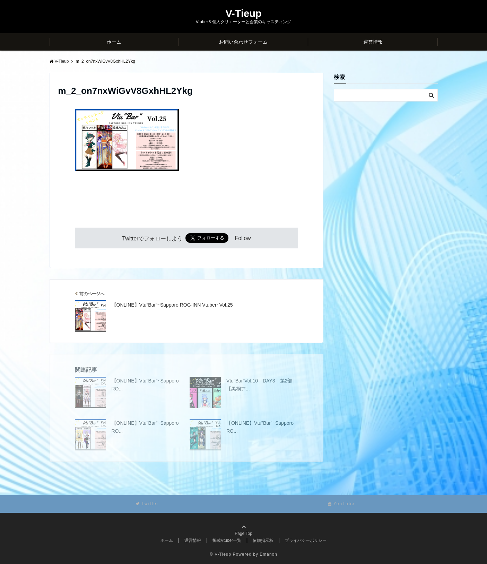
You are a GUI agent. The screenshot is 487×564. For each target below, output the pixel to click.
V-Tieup (243, 14)
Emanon (268, 554)
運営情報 (373, 42)
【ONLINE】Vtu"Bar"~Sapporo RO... (145, 384)
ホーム (114, 42)
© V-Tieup (220, 554)
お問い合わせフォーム (243, 42)
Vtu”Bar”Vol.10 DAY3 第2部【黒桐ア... (259, 384)
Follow (243, 238)
